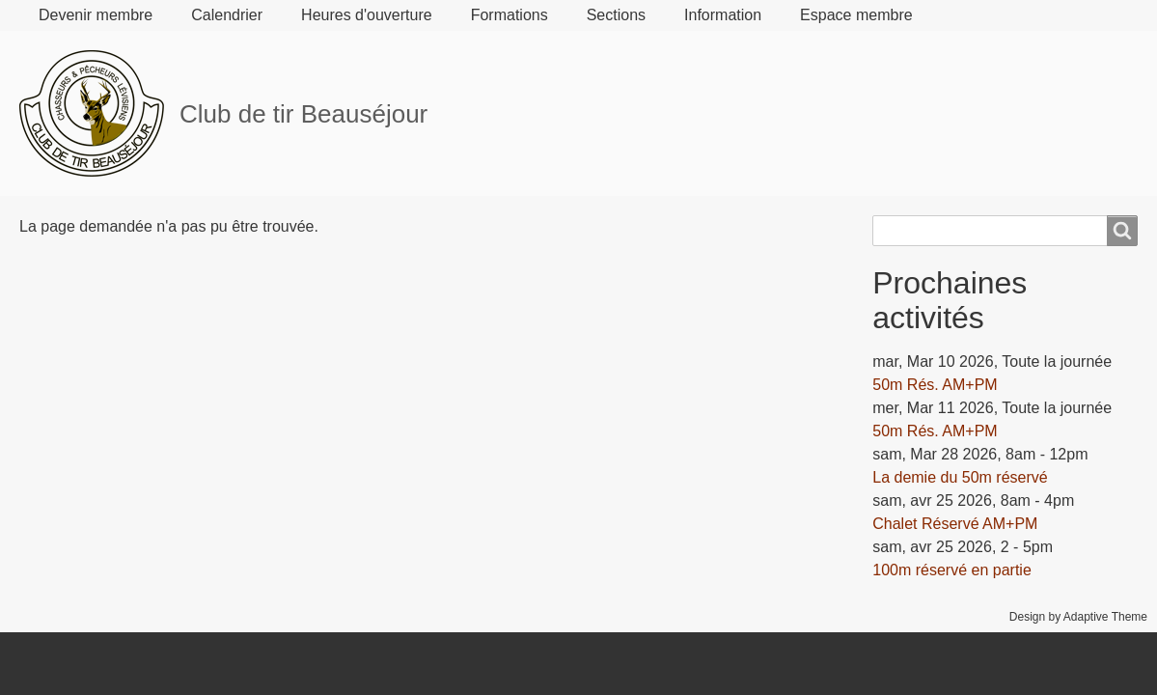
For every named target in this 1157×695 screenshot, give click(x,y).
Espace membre (856, 15)
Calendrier (226, 15)
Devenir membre (95, 15)
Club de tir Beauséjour (303, 113)
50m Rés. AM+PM (934, 384)
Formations (509, 15)
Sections (616, 15)
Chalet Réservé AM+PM (954, 523)
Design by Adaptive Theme (1078, 617)
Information (722, 15)
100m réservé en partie (952, 570)
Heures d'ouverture (366, 15)
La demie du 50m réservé (959, 477)
